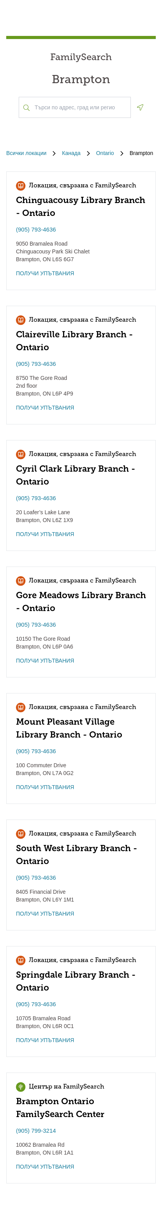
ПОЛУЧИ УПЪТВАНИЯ (45, 273)
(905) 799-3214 (36, 1130)
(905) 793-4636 (36, 229)
